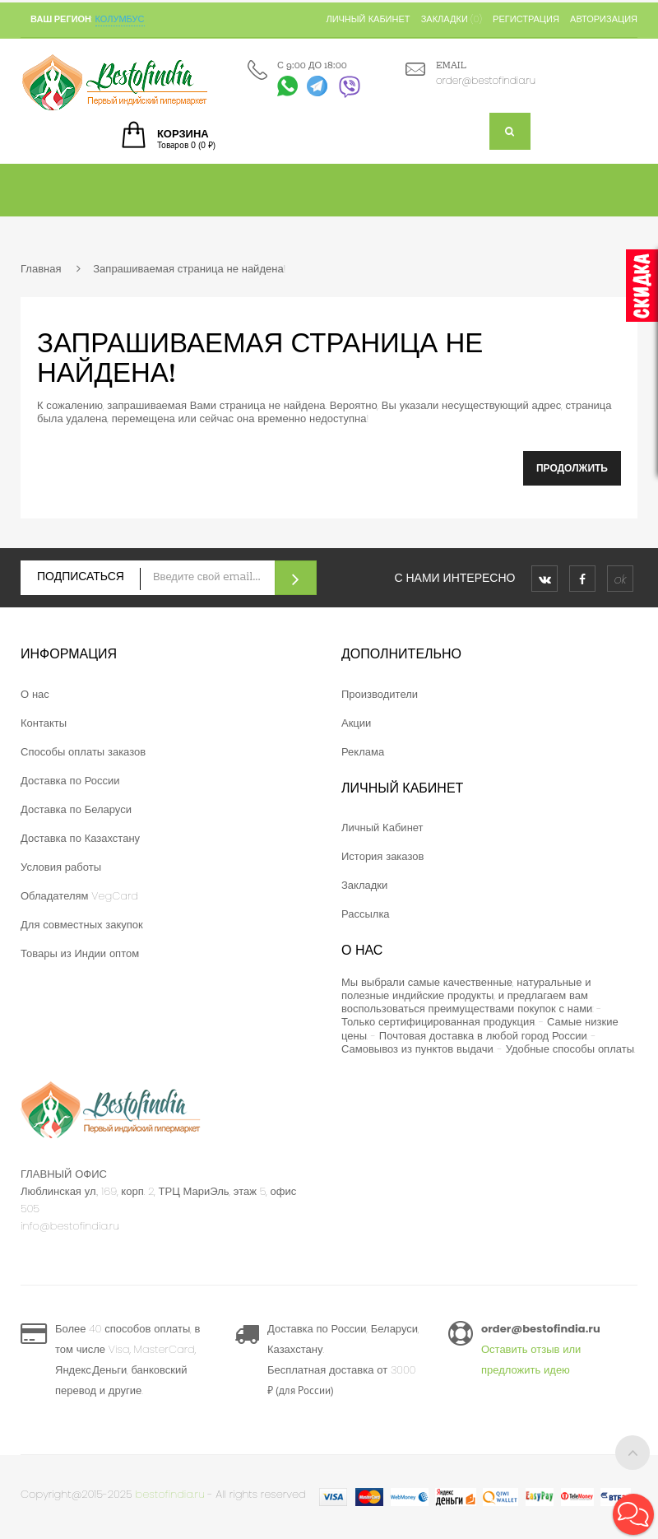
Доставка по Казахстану (80, 838)
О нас (35, 694)
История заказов (382, 856)
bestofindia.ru (170, 1494)
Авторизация (603, 19)
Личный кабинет (368, 19)
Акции (356, 723)
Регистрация (526, 19)
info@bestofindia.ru (70, 1226)
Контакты (44, 723)
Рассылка (365, 914)
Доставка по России (70, 780)
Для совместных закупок (82, 924)
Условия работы (61, 867)
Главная (41, 269)
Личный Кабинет (382, 827)
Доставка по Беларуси (76, 809)
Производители (379, 694)
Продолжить (572, 468)
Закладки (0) (451, 19)
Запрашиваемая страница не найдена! (189, 269)
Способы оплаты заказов (83, 752)
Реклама (362, 752)
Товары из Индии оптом (80, 953)
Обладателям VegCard (79, 896)
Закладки (364, 885)
